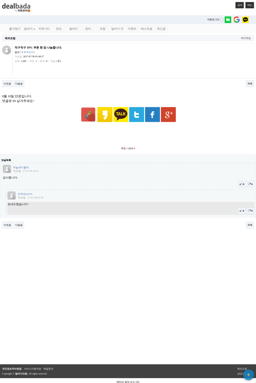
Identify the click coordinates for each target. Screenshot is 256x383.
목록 (249, 83)
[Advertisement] (128, 125)
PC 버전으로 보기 (128, 379)
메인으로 (242, 358)
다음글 (19, 83)
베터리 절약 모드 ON (128, 372)
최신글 (161, 28)
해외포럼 (10, 38)
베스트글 (146, 28)
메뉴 (248, 4)
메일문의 (48, 358)
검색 (238, 4)
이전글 (7, 83)
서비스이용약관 (32, 358)
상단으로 (242, 363)
